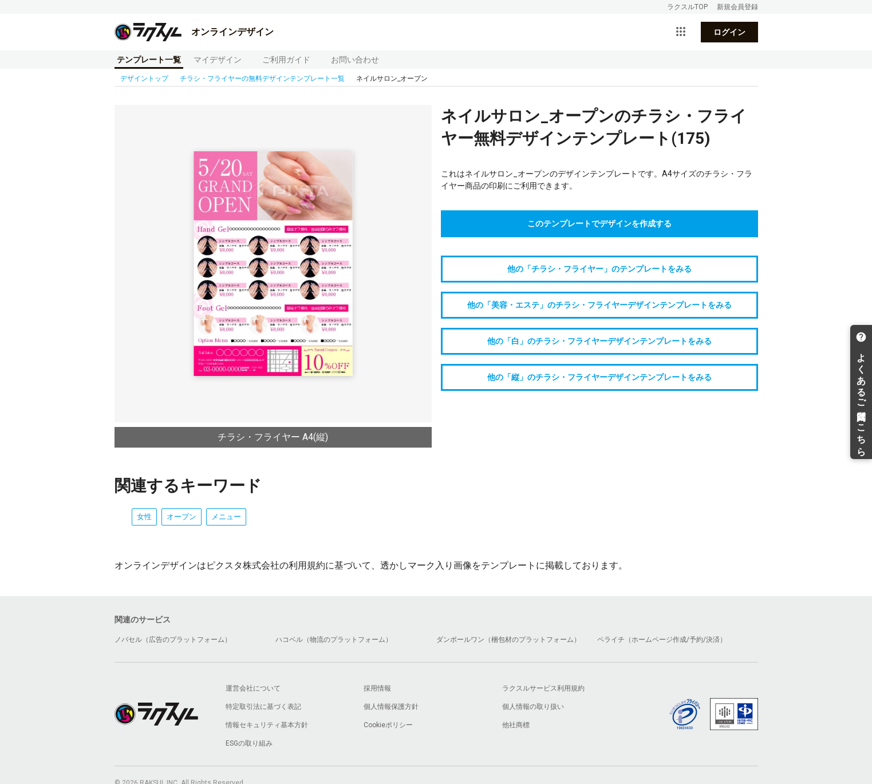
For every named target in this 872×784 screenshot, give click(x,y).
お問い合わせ (355, 59)
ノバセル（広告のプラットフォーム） (173, 640)
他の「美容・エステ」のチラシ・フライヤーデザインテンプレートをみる (599, 304)
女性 (144, 516)
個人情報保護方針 (391, 707)
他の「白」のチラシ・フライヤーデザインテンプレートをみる (599, 341)
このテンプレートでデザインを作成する (599, 223)
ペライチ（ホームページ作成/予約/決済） (662, 640)
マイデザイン (218, 59)
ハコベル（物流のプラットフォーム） (333, 640)
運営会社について (253, 688)
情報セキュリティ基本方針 (267, 725)
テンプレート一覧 (149, 59)
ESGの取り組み (249, 743)
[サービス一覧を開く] (680, 32)
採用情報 (377, 688)
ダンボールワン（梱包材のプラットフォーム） (508, 640)
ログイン (729, 32)
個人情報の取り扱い (533, 707)
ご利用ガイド (286, 59)
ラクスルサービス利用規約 (543, 688)
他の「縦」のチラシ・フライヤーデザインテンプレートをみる (599, 377)
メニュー (226, 516)
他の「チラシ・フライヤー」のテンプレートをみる (599, 268)
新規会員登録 (737, 7)
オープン (181, 516)
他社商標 (516, 725)
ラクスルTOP (687, 7)
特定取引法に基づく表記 (263, 707)
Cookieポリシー (388, 725)
